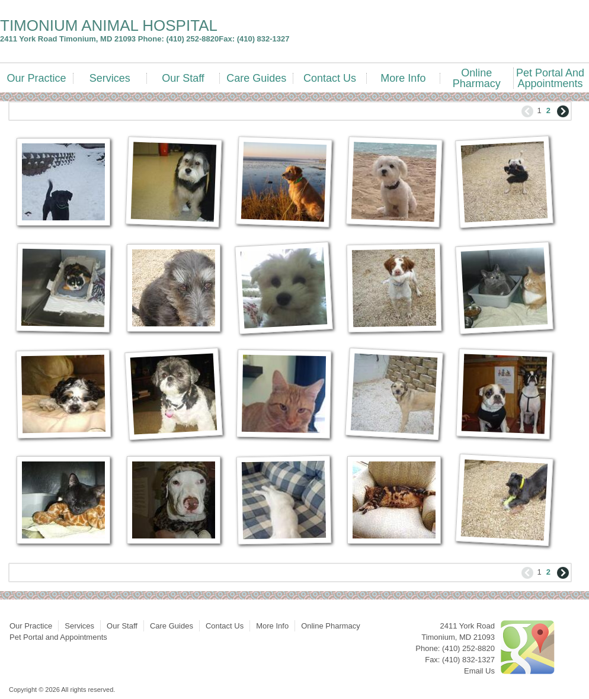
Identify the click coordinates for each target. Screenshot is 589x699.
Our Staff (183, 78)
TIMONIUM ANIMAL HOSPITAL (108, 25)
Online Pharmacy (477, 78)
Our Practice (36, 78)
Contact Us (329, 78)
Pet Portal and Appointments (550, 78)
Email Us (479, 670)
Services (109, 78)
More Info (402, 78)
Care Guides (256, 78)
